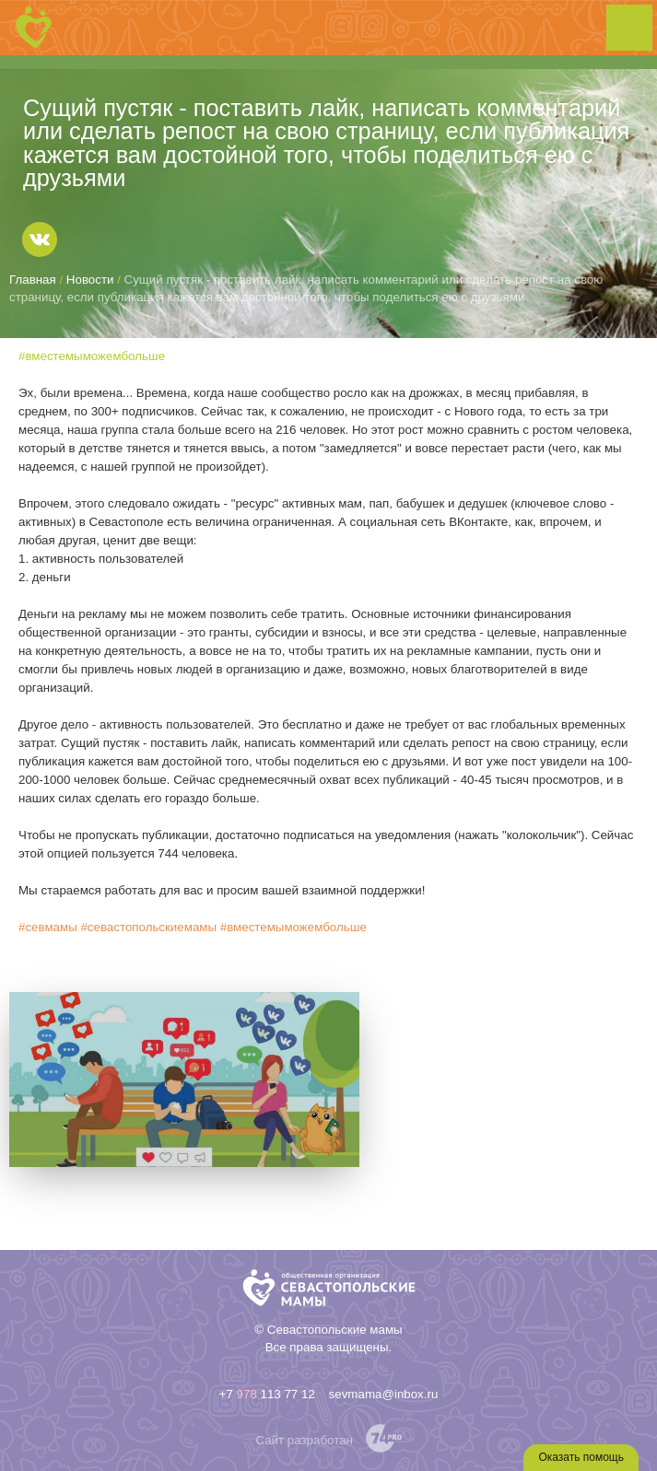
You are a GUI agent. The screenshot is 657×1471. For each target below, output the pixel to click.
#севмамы (47, 927)
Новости (90, 279)
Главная (32, 279)
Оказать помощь (581, 1457)
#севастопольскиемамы (148, 927)
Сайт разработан (304, 1440)
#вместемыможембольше (91, 356)
